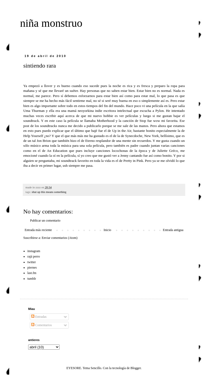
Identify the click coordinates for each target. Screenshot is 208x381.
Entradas (39, 317)
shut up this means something (49, 191)
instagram (33, 251)
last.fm (31, 273)
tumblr (31, 278)
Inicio (107, 230)
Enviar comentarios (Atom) (59, 238)
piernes (32, 267)
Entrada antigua (173, 230)
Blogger (136, 368)
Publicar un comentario (45, 220)
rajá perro (33, 256)
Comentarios (41, 325)
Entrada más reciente (38, 230)
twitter (31, 262)
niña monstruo (51, 23)
